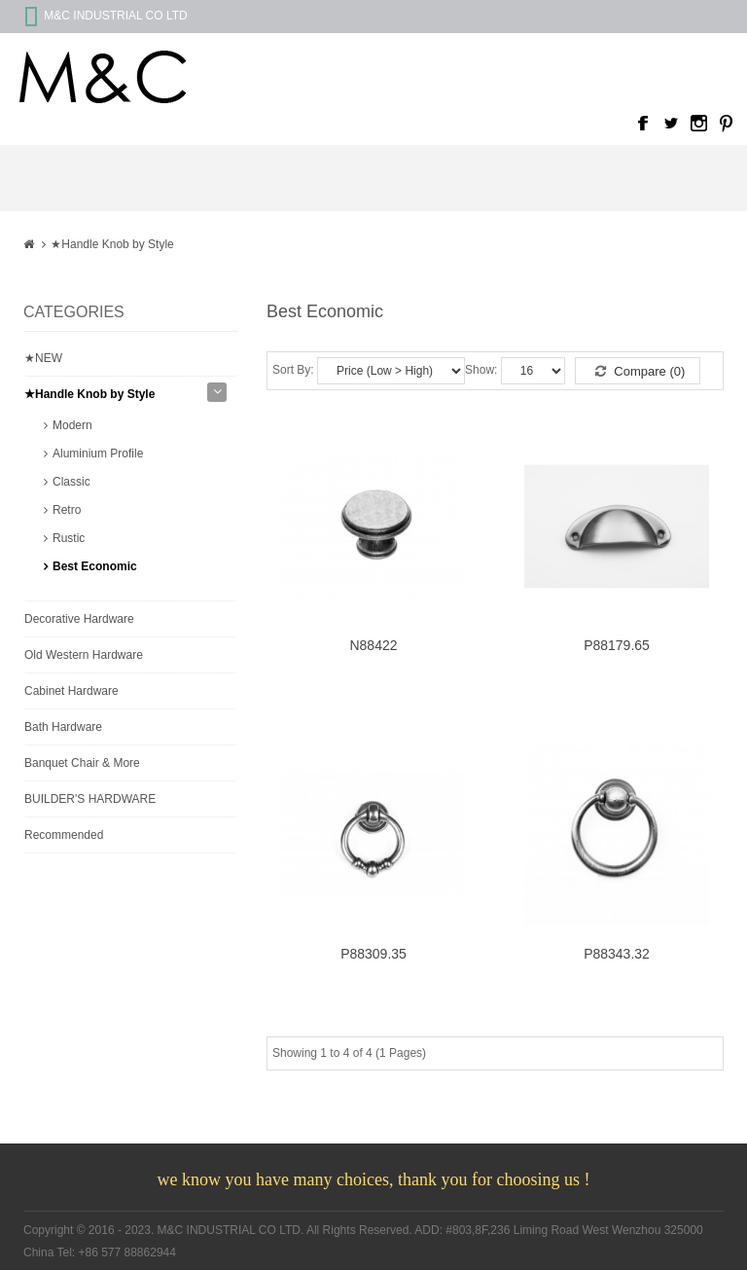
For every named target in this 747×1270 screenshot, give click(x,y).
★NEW (43, 358)
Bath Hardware (63, 727)
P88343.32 (617, 954)
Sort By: (293, 370)
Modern (72, 425)
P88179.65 (617, 645)
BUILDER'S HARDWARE (90, 799)
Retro (67, 510)
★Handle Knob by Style (112, 244)
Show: (481, 370)
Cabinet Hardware (71, 691)
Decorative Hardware (79, 619)
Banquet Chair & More (82, 763)
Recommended (63, 835)
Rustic (69, 538)
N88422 (373, 645)
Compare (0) (640, 371)
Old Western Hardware (83, 655)
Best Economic (95, 566)
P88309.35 (373, 954)
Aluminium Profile (98, 453)
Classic (71, 482)
